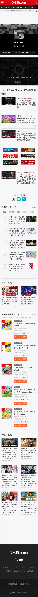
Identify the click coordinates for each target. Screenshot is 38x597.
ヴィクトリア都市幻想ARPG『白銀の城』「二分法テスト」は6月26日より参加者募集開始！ (28, 301)
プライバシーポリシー (20, 567)
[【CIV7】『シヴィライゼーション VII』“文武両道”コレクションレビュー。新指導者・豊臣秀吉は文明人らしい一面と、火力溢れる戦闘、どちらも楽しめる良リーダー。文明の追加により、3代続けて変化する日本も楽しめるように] (9, 175)
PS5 (17, 7)
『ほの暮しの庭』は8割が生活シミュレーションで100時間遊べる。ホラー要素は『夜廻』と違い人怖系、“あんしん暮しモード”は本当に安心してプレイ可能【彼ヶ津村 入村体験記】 (9, 453)
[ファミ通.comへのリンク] (19, 2)
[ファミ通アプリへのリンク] (13, 584)
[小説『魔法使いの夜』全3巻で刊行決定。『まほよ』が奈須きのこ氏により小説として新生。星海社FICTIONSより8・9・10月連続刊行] (31, 231)
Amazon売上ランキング (13, 314)
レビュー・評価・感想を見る (18, 77)
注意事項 (8, 571)
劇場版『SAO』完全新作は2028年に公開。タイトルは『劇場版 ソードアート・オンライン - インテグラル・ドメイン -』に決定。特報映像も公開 (17, 268)
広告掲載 (30, 571)
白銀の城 (28, 294)
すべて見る (33, 207)
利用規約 (32, 567)
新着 (2, 7)
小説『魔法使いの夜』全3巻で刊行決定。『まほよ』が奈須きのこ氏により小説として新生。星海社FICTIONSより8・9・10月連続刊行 (17, 232)
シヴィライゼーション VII (27, 172)
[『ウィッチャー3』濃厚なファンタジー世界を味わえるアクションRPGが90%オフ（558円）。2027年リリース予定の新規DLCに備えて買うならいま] (31, 219)
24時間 (11, 212)
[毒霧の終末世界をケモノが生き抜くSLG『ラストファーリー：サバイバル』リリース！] (9, 119)
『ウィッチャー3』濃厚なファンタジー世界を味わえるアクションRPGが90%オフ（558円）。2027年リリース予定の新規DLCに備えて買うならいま (17, 220)
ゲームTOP (6, 53)
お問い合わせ (7, 567)
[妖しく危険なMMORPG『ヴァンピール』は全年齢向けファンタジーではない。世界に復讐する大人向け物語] (9, 134)
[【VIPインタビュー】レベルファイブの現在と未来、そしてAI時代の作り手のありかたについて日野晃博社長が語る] (29, 442)
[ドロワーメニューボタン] (2, 2)
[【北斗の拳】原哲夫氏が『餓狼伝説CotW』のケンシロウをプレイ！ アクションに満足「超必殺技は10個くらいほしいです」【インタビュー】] (29, 469)
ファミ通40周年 (11, 294)
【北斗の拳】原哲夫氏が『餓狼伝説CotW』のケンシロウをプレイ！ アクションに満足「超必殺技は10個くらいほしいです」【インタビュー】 (28, 480)
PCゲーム (23, 7)
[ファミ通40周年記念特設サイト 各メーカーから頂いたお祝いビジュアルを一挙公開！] (10, 290)
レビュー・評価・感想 (21, 53)
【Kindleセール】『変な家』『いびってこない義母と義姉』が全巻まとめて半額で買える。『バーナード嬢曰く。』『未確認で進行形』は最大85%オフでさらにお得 (9, 480)
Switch (13, 7)
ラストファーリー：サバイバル (28, 116)
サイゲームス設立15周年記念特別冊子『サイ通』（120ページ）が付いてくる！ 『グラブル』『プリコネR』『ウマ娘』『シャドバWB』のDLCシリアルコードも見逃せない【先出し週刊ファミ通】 (17, 256)
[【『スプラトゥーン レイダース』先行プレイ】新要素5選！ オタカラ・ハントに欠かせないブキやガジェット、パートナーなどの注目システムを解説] (29, 496)
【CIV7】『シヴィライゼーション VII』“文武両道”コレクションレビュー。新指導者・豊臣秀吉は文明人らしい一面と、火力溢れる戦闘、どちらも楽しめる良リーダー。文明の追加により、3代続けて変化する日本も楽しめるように (26, 179)
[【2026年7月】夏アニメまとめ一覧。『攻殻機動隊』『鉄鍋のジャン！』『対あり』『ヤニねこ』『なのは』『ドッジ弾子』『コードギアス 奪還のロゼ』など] (10, 496)
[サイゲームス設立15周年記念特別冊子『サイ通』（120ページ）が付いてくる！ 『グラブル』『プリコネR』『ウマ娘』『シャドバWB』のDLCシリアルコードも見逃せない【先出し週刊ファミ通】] (31, 254)
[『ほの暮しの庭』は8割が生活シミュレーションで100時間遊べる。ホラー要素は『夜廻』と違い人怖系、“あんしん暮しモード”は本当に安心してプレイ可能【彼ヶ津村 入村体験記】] (10, 442)
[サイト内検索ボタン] (35, 2)
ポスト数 (32, 212)
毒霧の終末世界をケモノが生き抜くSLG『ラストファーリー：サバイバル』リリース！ (26, 120)
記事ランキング (9, 207)
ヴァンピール (23, 131)
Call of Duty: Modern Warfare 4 (28, 98)
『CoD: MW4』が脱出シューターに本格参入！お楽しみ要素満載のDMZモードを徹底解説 (26, 104)
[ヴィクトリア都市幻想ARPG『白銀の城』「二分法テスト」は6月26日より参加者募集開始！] (29, 290)
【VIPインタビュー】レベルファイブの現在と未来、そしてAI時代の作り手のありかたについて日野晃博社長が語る (28, 452)
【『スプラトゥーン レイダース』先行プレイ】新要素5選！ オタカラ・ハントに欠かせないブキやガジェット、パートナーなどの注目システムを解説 (28, 507)
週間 (18, 212)
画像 (34, 53)
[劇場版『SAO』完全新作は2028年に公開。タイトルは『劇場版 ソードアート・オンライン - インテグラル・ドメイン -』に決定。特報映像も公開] (31, 266)
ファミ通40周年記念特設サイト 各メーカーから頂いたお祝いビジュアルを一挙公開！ (9, 301)
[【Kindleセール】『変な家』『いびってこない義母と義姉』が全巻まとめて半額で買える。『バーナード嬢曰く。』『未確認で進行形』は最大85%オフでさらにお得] (10, 469)
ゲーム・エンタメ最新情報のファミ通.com (12, 11)
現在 (4, 212)
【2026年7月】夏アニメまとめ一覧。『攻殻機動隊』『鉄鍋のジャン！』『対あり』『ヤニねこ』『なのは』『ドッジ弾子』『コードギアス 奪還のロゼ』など (9, 507)
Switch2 (7, 7)
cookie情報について (19, 571)
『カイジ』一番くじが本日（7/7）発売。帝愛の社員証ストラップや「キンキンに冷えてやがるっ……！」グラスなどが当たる (17, 244)
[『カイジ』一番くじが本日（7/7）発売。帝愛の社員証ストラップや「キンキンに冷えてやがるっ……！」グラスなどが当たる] (31, 243)
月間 (24, 212)
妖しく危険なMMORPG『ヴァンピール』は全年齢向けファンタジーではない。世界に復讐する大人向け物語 (26, 137)
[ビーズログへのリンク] (25, 584)
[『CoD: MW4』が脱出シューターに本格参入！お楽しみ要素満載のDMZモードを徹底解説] (9, 101)
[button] (19, 82)
